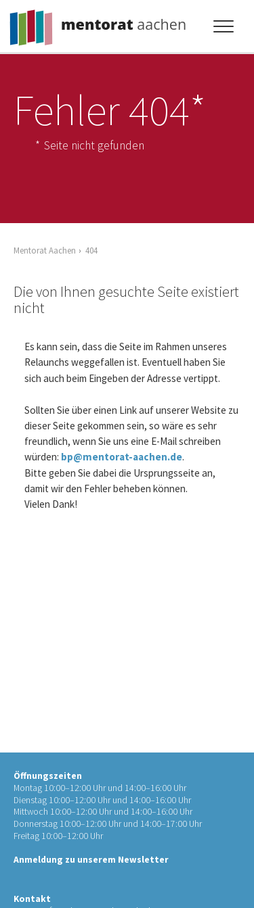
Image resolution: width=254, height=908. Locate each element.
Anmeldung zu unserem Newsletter (91, 859)
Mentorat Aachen (45, 250)
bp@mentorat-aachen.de (121, 456)
